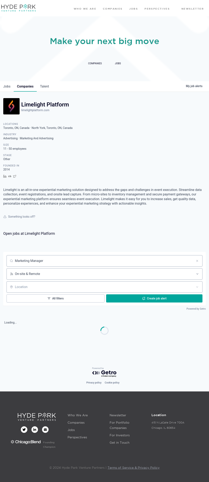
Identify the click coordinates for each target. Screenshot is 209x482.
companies (25, 86)
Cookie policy (112, 382)
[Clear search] (197, 260)
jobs (6, 86)
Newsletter (118, 415)
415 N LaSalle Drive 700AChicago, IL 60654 (167, 425)
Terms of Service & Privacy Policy (134, 467)
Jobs (71, 430)
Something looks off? (19, 216)
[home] (18, 8)
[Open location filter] (197, 287)
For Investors (120, 435)
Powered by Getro (196, 308)
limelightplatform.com (35, 110)
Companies (76, 422)
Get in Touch (119, 442)
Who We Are (78, 415)
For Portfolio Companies (119, 425)
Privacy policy (93, 382)
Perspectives (77, 437)
